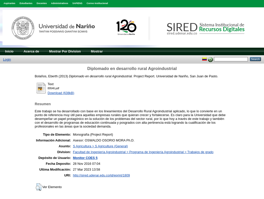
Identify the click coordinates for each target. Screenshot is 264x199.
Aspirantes (9, 3)
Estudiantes (25, 3)
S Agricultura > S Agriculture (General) (100, 146)
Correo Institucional (97, 3)
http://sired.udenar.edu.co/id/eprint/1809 (101, 175)
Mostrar (97, 51)
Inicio (9, 51)
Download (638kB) (61, 93)
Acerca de (31, 51)
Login (7, 59)
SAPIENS (77, 3)
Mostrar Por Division (65, 51)
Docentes (42, 3)
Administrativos (59, 3)
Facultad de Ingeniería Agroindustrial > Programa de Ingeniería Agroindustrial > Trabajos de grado (143, 152)
